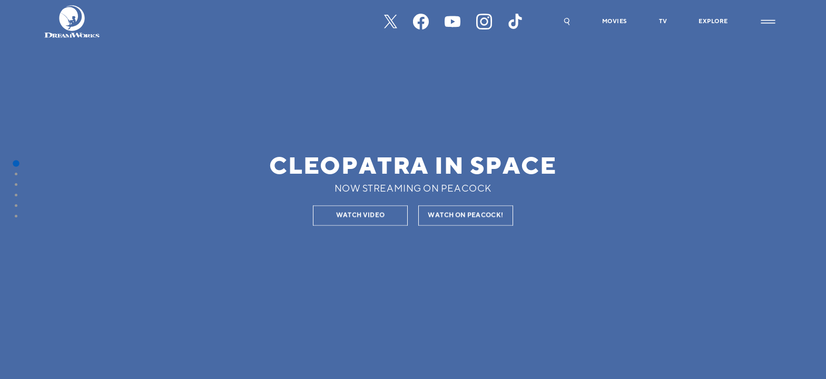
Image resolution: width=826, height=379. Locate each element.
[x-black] (390, 21)
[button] (567, 21)
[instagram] (484, 21)
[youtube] (452, 21)
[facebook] (421, 21)
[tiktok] (516, 21)
